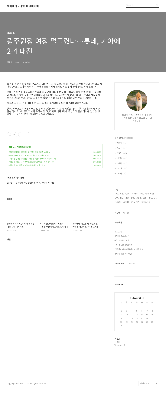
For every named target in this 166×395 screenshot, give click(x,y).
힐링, (127, 193)
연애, (133, 197)
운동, (145, 197)
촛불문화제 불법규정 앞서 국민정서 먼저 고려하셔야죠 (29, 152)
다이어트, (134, 193)
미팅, (116, 193)
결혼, (122, 197)
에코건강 (120, 158)
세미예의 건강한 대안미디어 (23, 6)
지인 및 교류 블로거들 (123, 244)
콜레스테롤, (146, 201)
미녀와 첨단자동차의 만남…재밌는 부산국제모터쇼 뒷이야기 (31, 158)
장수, (116, 197)
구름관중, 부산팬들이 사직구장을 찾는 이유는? (26, 165)
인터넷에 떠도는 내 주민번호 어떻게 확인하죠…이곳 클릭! (30, 162)
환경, (151, 197)
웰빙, (133, 201)
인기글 (126, 212)
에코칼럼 (120, 153)
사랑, (142, 193)
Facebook (119, 263)
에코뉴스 (12, 147)
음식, (138, 201)
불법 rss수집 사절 (121, 240)
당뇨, (156, 197)
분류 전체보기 (123, 137)
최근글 (117, 212)
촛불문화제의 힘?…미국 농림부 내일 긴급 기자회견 (27, 155)
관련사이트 (144, 383)
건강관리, (118, 201)
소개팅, (126, 201)
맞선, (122, 193)
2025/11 (136, 297)
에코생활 (120, 163)
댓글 (9, 239)
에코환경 (120, 143)
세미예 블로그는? (121, 235)
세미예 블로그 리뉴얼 (123, 253)
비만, (152, 193)
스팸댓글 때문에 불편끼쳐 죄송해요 (128, 249)
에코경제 (120, 168)
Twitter (131, 263)
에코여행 (120, 173)
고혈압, (139, 197)
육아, (147, 193)
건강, (127, 197)
